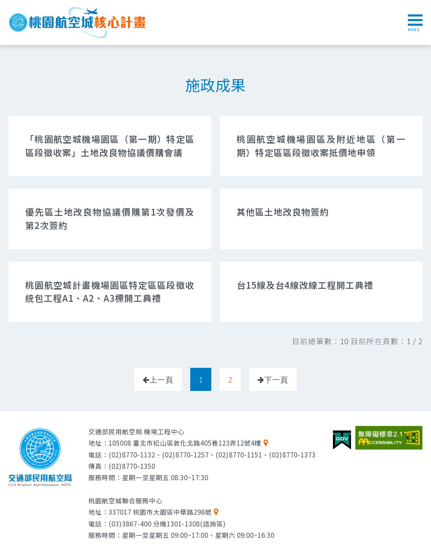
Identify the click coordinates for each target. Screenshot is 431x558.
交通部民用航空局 (40, 457)
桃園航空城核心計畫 (77, 22)
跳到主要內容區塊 (4, 4)
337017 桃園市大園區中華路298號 (160, 511)
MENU (415, 23)
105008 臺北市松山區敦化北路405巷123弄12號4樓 (185, 442)
